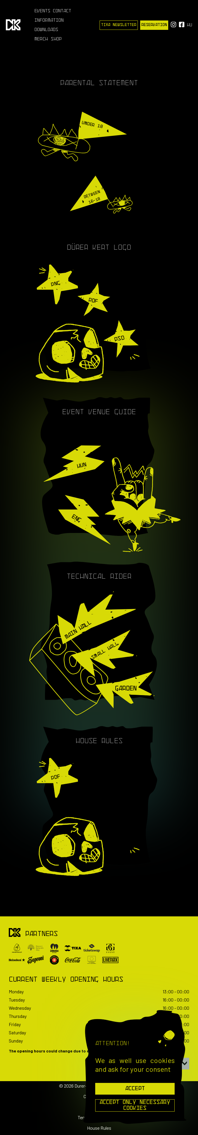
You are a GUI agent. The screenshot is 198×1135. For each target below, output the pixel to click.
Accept (135, 1089)
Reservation (154, 25)
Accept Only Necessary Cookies (135, 1105)
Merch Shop (48, 39)
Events (42, 11)
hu (189, 25)
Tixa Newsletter (118, 25)
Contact (62, 11)
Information (49, 20)
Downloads (46, 30)
